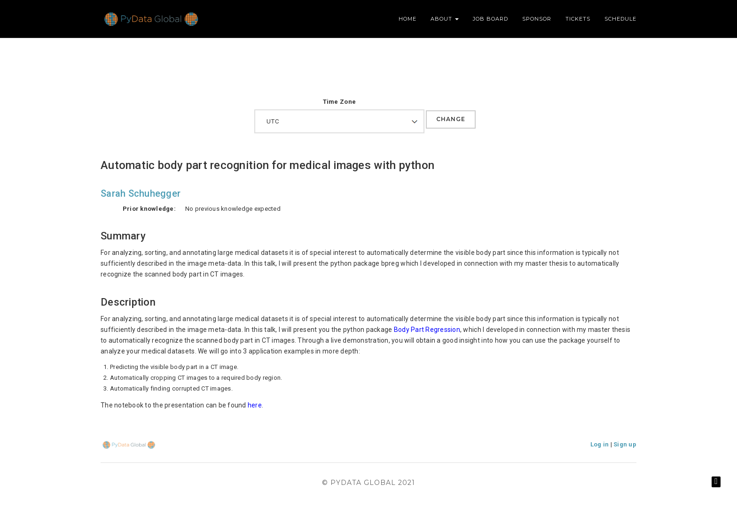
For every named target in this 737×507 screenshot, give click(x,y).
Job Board (490, 18)
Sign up (624, 444)
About (445, 18)
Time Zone (339, 101)
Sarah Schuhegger (140, 193)
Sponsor (536, 18)
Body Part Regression (427, 329)
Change (450, 119)
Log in (599, 444)
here (255, 405)
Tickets (577, 18)
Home (407, 18)
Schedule (620, 18)
